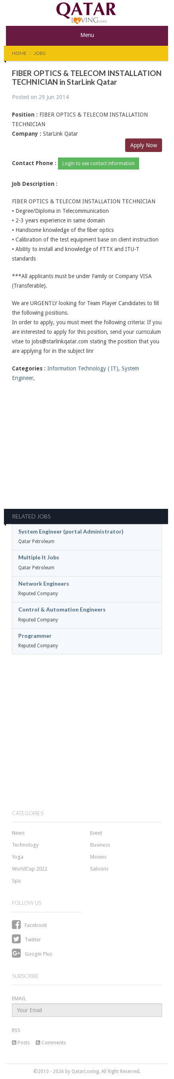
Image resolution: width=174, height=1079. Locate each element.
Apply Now (143, 145)
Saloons (99, 869)
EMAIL (19, 998)
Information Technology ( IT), (83, 368)
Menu (87, 35)
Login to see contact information (98, 163)
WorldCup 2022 (29, 869)
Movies (98, 857)
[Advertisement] (87, 450)
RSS (16, 1030)
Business (100, 845)
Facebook (29, 925)
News (18, 833)
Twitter (26, 940)
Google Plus (32, 954)
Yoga (17, 857)
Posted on (40, 97)
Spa (16, 881)
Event (96, 833)
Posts (21, 1043)
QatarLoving (85, 1071)
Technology (25, 845)
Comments (51, 1043)
